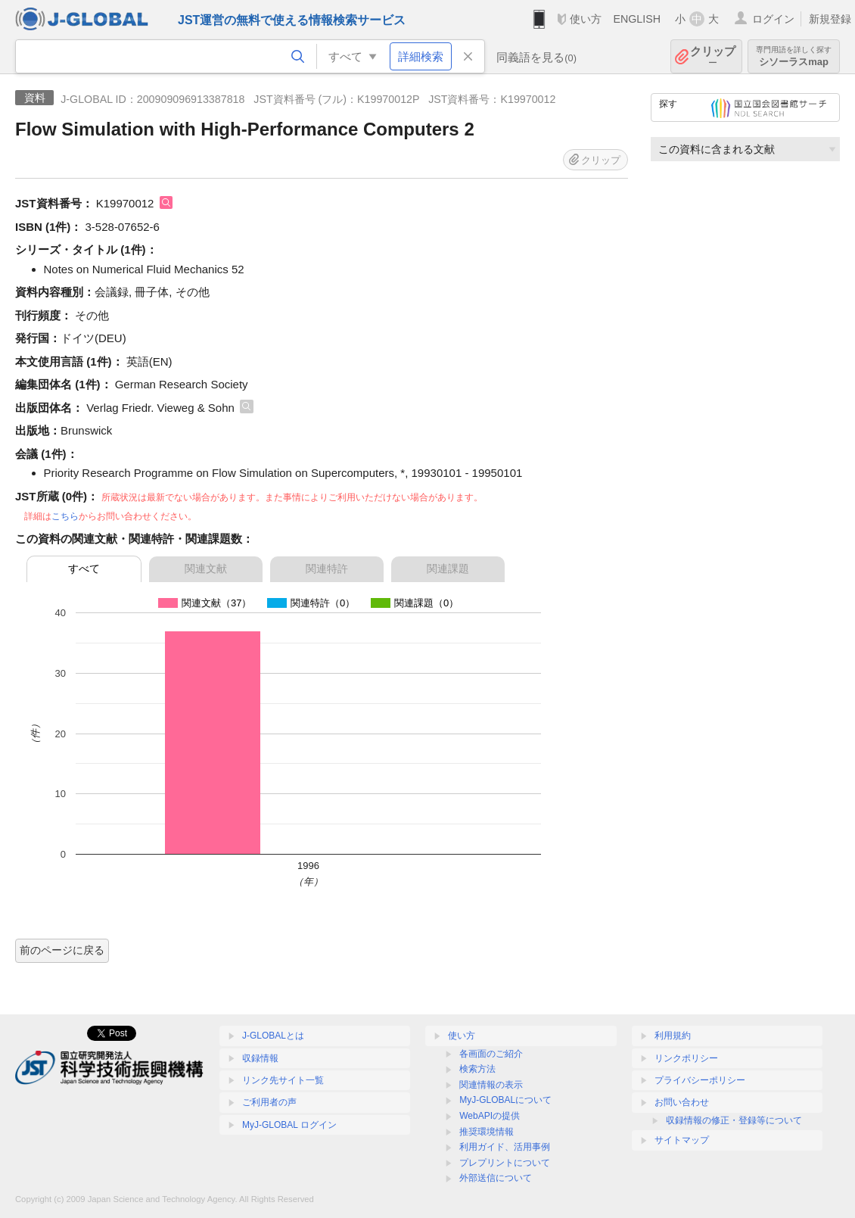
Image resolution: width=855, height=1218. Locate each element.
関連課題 (448, 568)
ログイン (773, 19)
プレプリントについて (504, 1162)
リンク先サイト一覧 (283, 1080)
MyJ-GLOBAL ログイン (289, 1125)
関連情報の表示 (491, 1084)
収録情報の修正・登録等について (734, 1120)
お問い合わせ (681, 1102)
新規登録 (830, 19)
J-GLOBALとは (273, 1035)
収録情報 (260, 1058)
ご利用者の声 (269, 1102)
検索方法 (477, 1069)
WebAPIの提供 (489, 1116)
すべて (84, 568)
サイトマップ (681, 1140)
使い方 (586, 19)
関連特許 (327, 568)
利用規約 (672, 1035)
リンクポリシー (686, 1058)
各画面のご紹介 (491, 1053)
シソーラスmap (794, 56)
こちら (65, 516)
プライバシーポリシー (699, 1080)
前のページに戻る (62, 950)
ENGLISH (637, 19)
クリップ (712, 56)
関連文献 (206, 568)
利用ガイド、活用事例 (504, 1147)
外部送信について (495, 1178)
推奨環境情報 (486, 1131)
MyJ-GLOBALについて (505, 1100)
